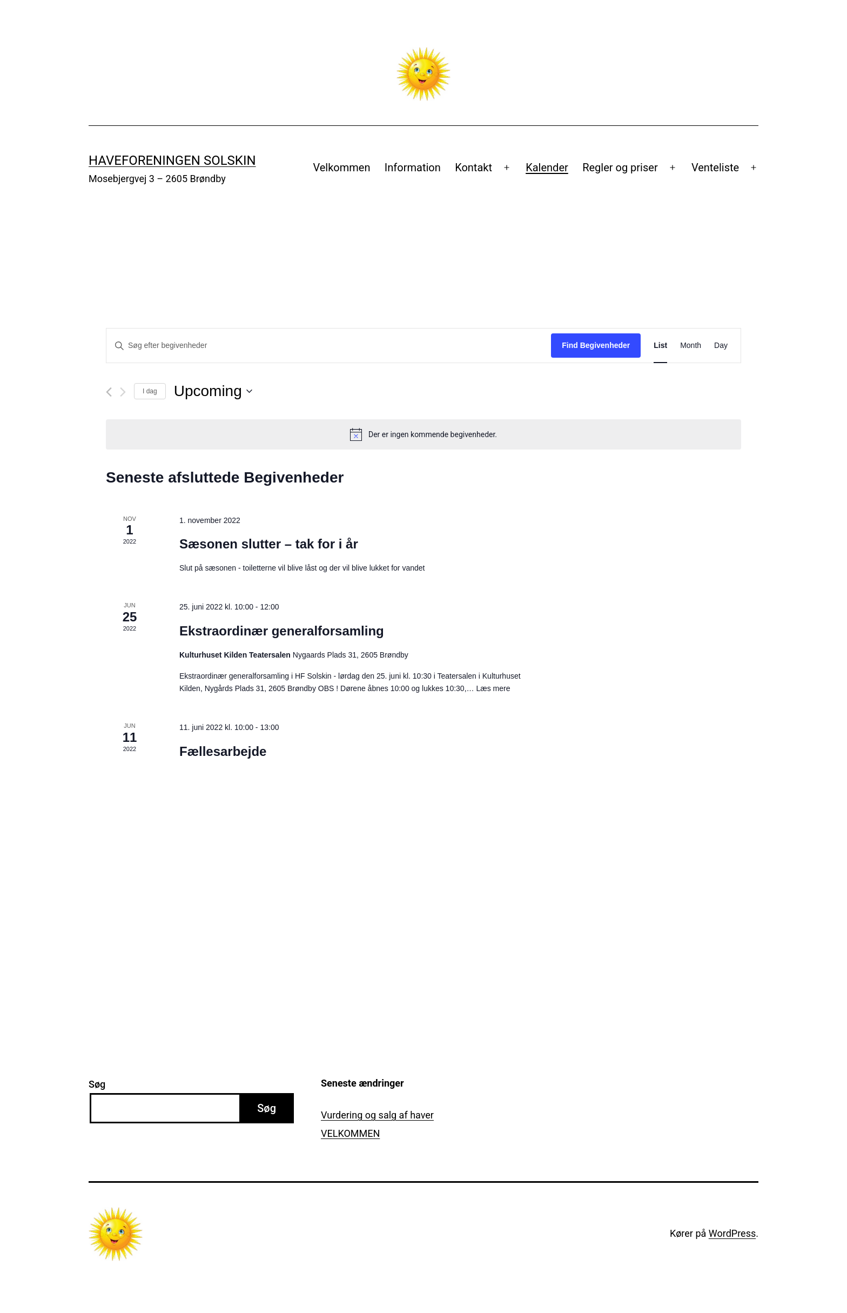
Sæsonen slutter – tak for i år (268, 544)
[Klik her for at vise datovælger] (213, 391)
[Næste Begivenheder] (123, 392)
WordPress (732, 1233)
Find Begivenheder (596, 345)
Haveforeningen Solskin (172, 160)
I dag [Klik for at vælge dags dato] (150, 391)
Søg (97, 1084)
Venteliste (715, 167)
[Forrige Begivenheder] (109, 392)
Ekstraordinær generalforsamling (281, 631)
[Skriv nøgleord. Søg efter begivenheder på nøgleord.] (328, 346)
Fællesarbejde (222, 751)
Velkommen (341, 167)
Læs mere (493, 688)
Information (413, 167)
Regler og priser (620, 167)
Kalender (547, 167)
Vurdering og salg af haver (377, 1115)
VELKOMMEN (350, 1133)
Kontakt (473, 167)
